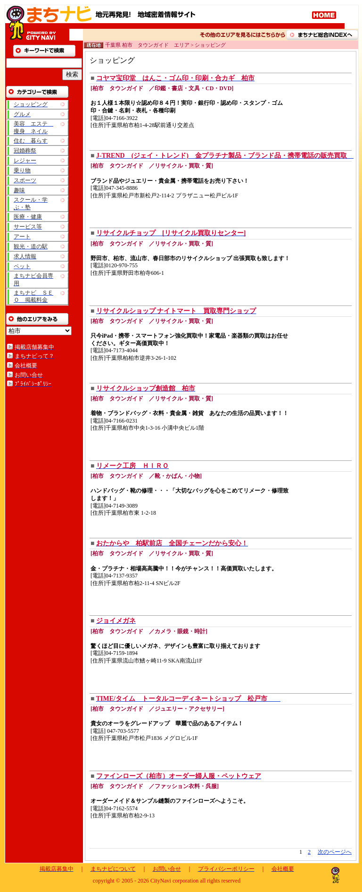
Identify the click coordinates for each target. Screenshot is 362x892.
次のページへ (335, 852)
